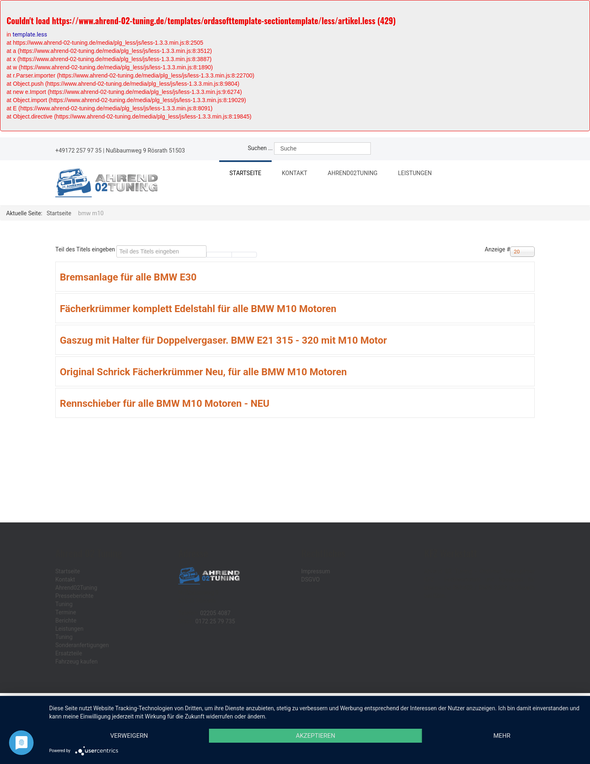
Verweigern (129, 735)
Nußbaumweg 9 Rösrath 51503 (145, 150)
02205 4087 (215, 613)
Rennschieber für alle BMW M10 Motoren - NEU (165, 403)
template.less (30, 34)
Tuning (64, 604)
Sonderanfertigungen (82, 645)
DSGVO (310, 579)
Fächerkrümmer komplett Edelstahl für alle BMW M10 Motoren (198, 309)
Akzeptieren (315, 735)
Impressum (315, 571)
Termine (65, 612)
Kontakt (294, 173)
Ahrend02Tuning (356, 174)
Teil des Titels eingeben (85, 249)
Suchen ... (260, 148)
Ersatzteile (68, 653)
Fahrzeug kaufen (76, 661)
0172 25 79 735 (215, 621)
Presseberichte (74, 596)
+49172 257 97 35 (78, 150)
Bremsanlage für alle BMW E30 (128, 277)
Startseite (245, 173)
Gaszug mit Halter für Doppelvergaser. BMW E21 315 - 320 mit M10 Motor (223, 340)
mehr (502, 735)
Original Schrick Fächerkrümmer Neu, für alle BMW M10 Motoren (203, 372)
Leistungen (418, 174)
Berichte (65, 620)
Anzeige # (497, 249)
